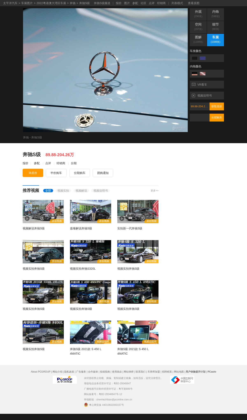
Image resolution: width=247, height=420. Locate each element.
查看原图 (193, 3)
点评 (152, 3)
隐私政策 (69, 371)
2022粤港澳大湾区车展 (51, 3)
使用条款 (117, 371)
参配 (135, 3)
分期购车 (216, 117)
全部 (48, 190)
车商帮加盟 (154, 371)
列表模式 (177, 3)
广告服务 (81, 371)
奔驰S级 (84, 3)
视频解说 (81, 190)
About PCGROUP (40, 371)
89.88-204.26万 (200, 106)
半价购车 (56, 173)
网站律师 (129, 371)
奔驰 (73, 3)
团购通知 (103, 173)
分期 (74, 163)
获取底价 (216, 106)
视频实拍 (63, 190)
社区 (143, 3)
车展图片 (27, 3)
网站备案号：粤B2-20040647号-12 (103, 394)
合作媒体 (93, 371)
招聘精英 (167, 371)
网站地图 (179, 371)
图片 (127, 3)
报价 (119, 3)
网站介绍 (57, 371)
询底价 (33, 173)
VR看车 (199, 84)
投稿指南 (105, 371)
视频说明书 (202, 95)
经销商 (161, 3)
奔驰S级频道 (102, 3)
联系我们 (141, 371)
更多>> (154, 190)
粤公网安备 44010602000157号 (104, 405)
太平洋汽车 (10, 3)
